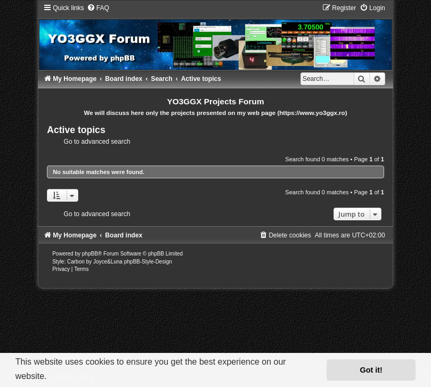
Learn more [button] (72, 376)
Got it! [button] (371, 370)
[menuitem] (98, 8)
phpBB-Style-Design (148, 262)
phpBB (90, 254)
